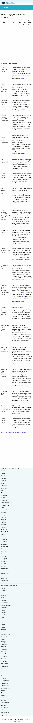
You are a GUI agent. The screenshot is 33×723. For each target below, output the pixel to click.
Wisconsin (4, 710)
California (4, 598)
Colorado (3, 600)
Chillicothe (4, 481)
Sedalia (3, 549)
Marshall (3, 517)
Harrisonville (4, 500)
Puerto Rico (4, 683)
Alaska (3, 588)
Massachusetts (5, 634)
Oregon (3, 678)
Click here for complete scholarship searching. (14, 432)
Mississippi (4, 649)
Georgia (3, 612)
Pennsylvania (5, 681)
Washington (4, 573)
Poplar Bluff (4, 532)
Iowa (2, 617)
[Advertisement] (16, 43)
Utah (2, 698)
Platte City (4, 529)
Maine (3, 639)
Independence (5, 503)
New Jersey (4, 664)
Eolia (2, 490)
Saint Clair (4, 541)
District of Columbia (6, 605)
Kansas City (4, 510)
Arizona (3, 595)
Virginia (3, 700)
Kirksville (3, 512)
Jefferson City (5, 505)
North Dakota (5, 656)
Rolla (2, 537)
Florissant (4, 495)
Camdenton (4, 473)
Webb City (4, 578)
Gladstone (4, 498)
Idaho (2, 620)
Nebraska (4, 659)
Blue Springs (4, 471)
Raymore (3, 534)
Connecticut (4, 603)
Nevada (3, 527)
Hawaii (3, 615)
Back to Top (16, 721)
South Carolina (5, 688)
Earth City (4, 488)
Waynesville (4, 576)
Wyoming (4, 715)
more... (23, 79)
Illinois (3, 622)
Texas (3, 695)
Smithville (4, 556)
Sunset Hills (4, 568)
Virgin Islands (5, 703)
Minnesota (4, 644)
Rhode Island (5, 685)
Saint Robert (4, 546)
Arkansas (3, 593)
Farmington (4, 493)
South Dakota (5, 690)
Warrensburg (5, 571)
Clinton (3, 483)
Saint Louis (4, 544)
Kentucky (3, 629)
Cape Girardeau (5, 476)
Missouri (3, 646)
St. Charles (4, 561)
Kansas (3, 627)
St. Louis (3, 563)
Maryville (3, 520)
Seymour (3, 551)
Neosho (3, 524)
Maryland (4, 637)
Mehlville (3, 522)
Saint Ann (4, 539)
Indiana (3, 625)
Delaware (4, 607)
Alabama (3, 590)
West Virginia (5, 712)
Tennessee (4, 693)
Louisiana (4, 632)
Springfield (4, 559)
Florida (3, 610)
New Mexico (4, 666)
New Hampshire (5, 661)
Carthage (3, 478)
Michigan (3, 642)
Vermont (3, 705)
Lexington (4, 515)
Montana (3, 651)
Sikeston (3, 554)
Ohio (2, 673)
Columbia (4, 485)
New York (4, 671)
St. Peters (4, 566)
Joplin (2, 507)
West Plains (4, 580)
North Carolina (5, 654)
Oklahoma (4, 676)
